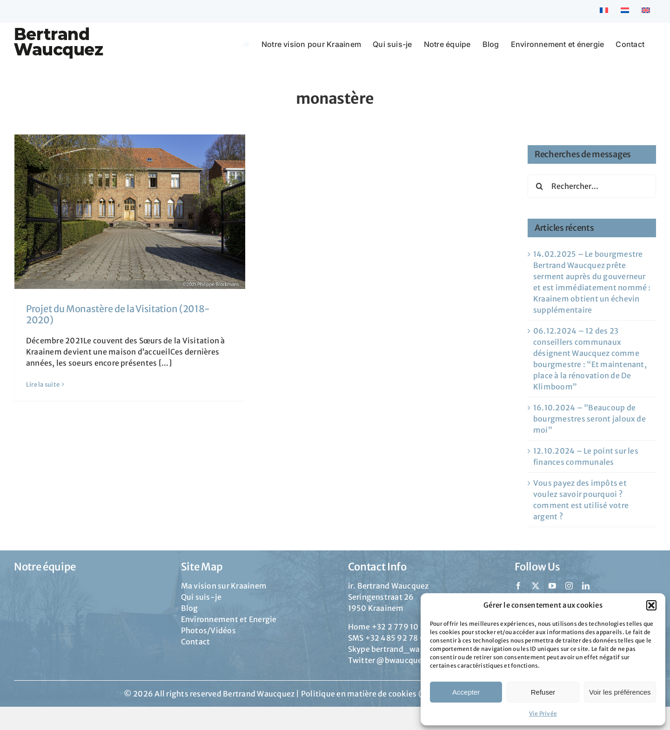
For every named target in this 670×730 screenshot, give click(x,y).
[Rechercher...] (592, 186)
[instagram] (569, 585)
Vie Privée (543, 713)
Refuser (543, 692)
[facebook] (518, 585)
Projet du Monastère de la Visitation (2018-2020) (118, 314)
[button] (651, 605)
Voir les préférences (620, 692)
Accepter (466, 692)
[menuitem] (604, 11)
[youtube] (552, 585)
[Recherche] (539, 186)
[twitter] (535, 585)
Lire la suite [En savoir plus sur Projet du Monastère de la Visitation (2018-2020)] (43, 384)
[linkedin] (586, 585)
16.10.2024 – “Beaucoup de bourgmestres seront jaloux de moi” (589, 419)
